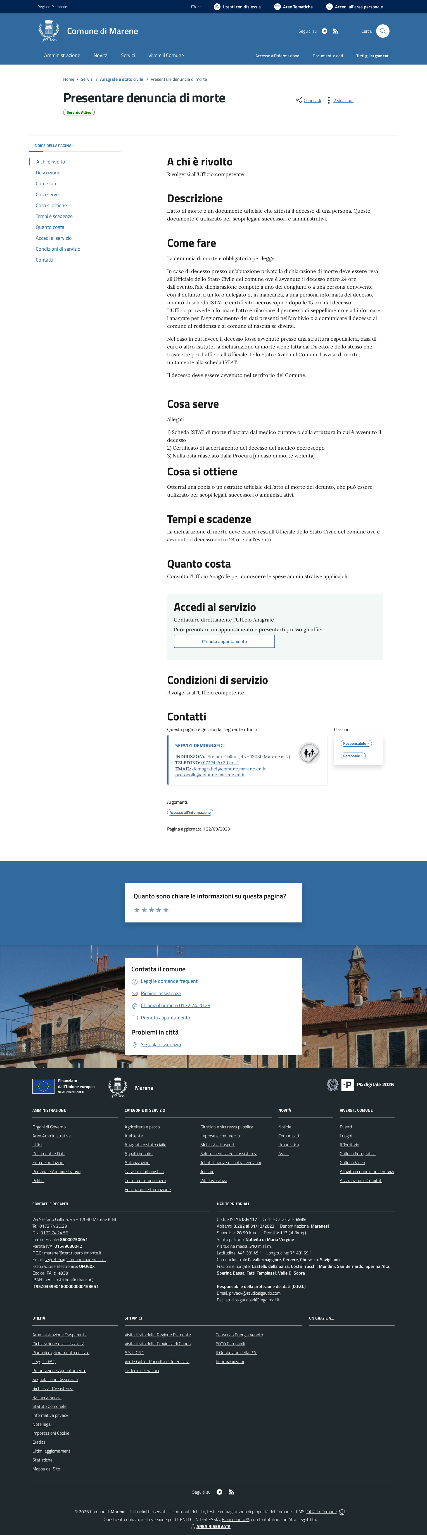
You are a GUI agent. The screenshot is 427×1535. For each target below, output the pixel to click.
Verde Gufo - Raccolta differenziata (157, 1361)
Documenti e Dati (48, 1153)
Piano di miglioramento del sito (60, 1352)
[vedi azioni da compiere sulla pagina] (339, 100)
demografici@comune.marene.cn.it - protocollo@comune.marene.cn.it (222, 772)
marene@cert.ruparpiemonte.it (72, 1252)
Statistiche (42, 1459)
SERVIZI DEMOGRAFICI (200, 745)
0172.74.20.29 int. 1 (220, 762)
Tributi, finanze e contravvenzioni (230, 1162)
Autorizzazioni (137, 1162)
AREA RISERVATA (210, 1526)
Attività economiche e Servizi (367, 1171)
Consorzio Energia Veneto (239, 1334)
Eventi (346, 1126)
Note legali (42, 1424)
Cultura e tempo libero (145, 1180)
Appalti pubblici (139, 1153)
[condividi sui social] (308, 100)
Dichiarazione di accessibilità (58, 1343)
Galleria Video (352, 1162)
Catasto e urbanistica (144, 1171)
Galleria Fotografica (358, 1153)
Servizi (87, 79)
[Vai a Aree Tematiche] (293, 6)
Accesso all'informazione (277, 56)
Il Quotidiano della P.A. (236, 1352)
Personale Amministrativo (56, 1171)
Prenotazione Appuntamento (59, 1370)
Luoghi (346, 1135)
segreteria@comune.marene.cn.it (75, 1259)
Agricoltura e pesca (142, 1126)
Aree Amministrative (51, 1135)
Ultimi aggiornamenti (51, 1451)
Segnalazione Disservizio (55, 1379)
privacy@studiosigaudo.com (255, 1293)
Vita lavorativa (213, 1180)
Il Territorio (349, 1144)
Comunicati (288, 1135)
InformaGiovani (230, 1361)
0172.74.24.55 (54, 1232)
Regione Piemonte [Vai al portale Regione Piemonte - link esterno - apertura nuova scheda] (52, 7)
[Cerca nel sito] (383, 31)
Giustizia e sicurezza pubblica (226, 1126)
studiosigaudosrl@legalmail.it (253, 1299)
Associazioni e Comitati (361, 1180)
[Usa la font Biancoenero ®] (237, 6)
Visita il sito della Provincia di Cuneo (158, 1343)
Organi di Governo (49, 1126)
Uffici (37, 1144)
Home (68, 79)
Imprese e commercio (220, 1135)
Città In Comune (322, 1511)
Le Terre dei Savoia (142, 1370)
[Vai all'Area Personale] (354, 6)
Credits (38, 1442)
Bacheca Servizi (46, 1397)
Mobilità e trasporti (217, 1144)
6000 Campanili (230, 1343)
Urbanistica (288, 1144)
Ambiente (134, 1135)
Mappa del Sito (46, 1468)
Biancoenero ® (235, 1519)
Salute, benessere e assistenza (228, 1153)
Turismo (207, 1171)
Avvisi (283, 1153)
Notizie (284, 1126)
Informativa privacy (50, 1415)
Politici (38, 1180)
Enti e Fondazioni (48, 1162)
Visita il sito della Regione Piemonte (158, 1334)
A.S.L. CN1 (134, 1352)
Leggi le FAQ (44, 1361)
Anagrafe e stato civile (122, 79)
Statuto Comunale (49, 1406)
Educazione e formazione (148, 1189)
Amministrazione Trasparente (59, 1334)
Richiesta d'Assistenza (52, 1388)
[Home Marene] (87, 31)
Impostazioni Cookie (50, 1433)
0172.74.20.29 (53, 1226)
